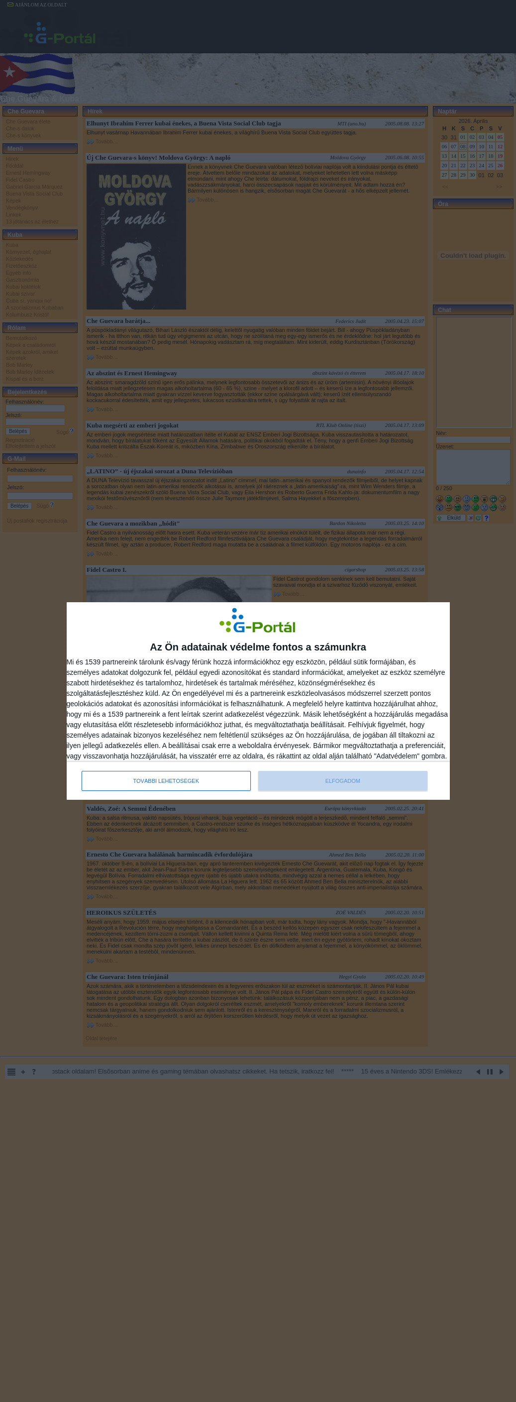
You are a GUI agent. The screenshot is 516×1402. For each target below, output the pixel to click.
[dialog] (258, 701)
